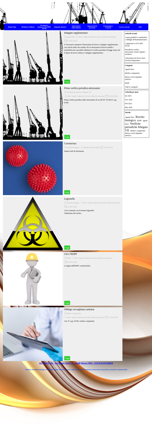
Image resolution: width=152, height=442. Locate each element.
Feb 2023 (128, 103)
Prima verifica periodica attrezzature (82, 88)
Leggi (67, 82)
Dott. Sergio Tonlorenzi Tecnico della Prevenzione (97, 37)
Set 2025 (128, 96)
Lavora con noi (124, 27)
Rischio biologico (73, 147)
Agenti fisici (129, 69)
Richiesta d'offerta (28, 27)
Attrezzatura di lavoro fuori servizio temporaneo (135, 59)
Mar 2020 (128, 107)
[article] (62, 57)
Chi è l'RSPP (70, 254)
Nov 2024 (128, 100)
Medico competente (74, 313)
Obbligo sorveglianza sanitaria (79, 309)
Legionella (69, 198)
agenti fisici (71, 37)
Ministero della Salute (91, 147)
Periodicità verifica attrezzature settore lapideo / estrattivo (135, 52)
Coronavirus (70, 143)
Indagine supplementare (76, 32)
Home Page (12, 27)
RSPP (69, 258)
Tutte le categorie (131, 87)
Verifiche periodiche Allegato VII (79, 92)
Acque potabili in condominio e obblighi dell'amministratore (136, 38)
